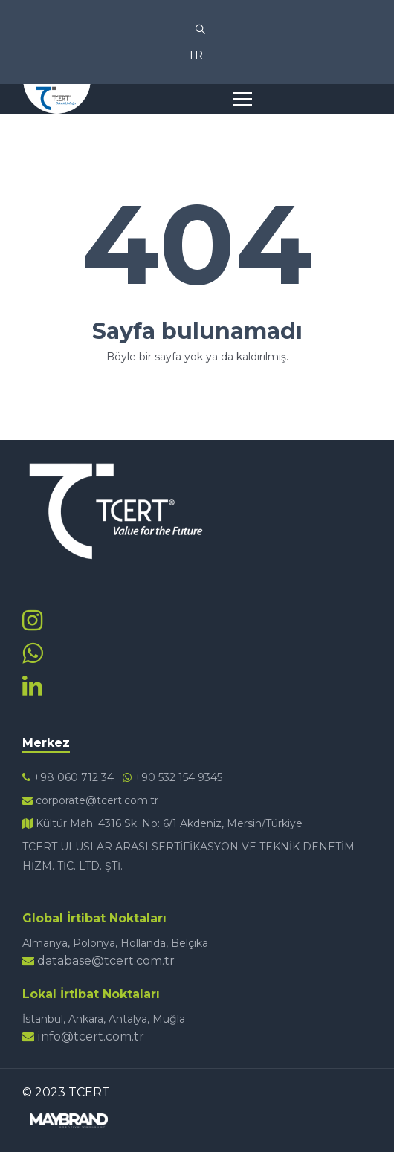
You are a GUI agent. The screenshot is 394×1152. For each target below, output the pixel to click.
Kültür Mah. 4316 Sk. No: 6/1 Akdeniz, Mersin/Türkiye (162, 823)
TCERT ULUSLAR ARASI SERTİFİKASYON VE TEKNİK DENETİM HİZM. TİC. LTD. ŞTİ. (188, 856)
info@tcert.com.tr (83, 1036)
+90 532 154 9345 (172, 777)
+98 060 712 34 (68, 777)
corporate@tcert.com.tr (90, 800)
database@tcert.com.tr (98, 961)
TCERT (89, 1092)
